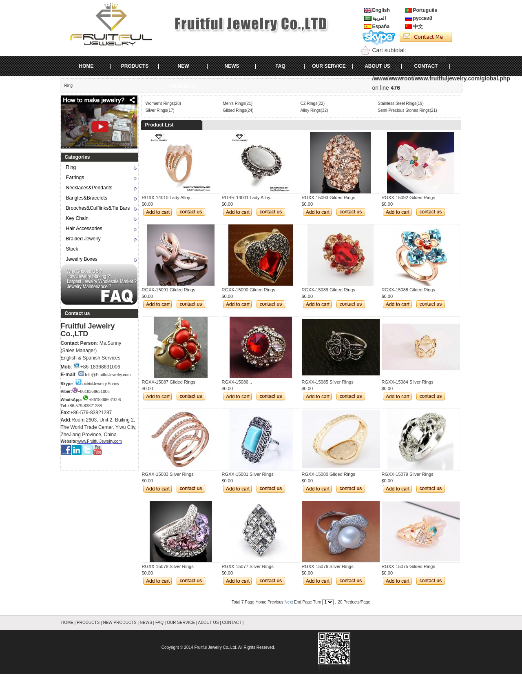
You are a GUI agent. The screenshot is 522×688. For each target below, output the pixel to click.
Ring (68, 85)
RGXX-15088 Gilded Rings (408, 289)
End (297, 602)
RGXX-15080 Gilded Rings (328, 474)
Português (425, 10)
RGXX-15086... (237, 382)
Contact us (77, 313)
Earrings (75, 177)
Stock (72, 249)
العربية (379, 18)
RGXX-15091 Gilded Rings (168, 289)
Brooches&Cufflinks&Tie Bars (98, 208)
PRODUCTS (134, 66)
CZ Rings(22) (313, 103)
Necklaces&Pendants (89, 188)
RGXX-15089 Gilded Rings (328, 289)
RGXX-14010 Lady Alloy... (168, 197)
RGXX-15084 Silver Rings (408, 382)
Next (289, 602)
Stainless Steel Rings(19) (401, 103)
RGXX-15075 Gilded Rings (408, 566)
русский (423, 18)
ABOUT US (377, 66)
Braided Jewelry (83, 239)
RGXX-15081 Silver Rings (248, 474)
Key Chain (77, 218)
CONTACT (426, 66)
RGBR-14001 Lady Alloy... (248, 197)
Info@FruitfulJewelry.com (104, 375)
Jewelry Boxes (81, 259)
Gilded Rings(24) (238, 110)
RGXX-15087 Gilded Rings (168, 382)
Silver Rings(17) (160, 110)
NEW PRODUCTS (183, 69)
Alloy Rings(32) (314, 110)
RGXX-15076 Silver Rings (328, 566)
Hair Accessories (84, 228)
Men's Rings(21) (238, 103)
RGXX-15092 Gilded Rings (408, 197)
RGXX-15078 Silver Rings (168, 566)
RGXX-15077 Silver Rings (248, 566)
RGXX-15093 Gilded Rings (328, 197)
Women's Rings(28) (163, 103)
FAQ (280, 66)
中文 (418, 26)
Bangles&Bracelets (86, 198)
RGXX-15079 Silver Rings (408, 474)
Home (260, 602)
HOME (86, 66)
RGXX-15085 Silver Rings (328, 382)
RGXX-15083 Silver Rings (168, 474)
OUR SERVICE (328, 66)
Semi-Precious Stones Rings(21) (407, 110)
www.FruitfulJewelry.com (99, 441)
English (381, 10)
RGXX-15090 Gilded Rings (248, 289)
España (381, 26)
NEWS (232, 66)
